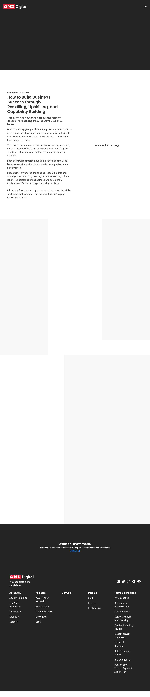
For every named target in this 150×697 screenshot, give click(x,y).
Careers (13, 621)
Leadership (15, 611)
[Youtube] (139, 582)
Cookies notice (122, 611)
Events (91, 603)
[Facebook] (133, 582)
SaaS (38, 621)
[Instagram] (128, 582)
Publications (94, 608)
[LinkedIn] (118, 582)
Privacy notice (121, 598)
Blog (90, 598)
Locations (14, 616)
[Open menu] (145, 6)
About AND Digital (18, 598)
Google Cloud (42, 606)
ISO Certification (122, 659)
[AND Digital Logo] (21, 577)
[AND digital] (15, 6)
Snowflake (41, 616)
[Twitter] (123, 582)
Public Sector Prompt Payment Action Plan (123, 668)
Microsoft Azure (44, 611)
